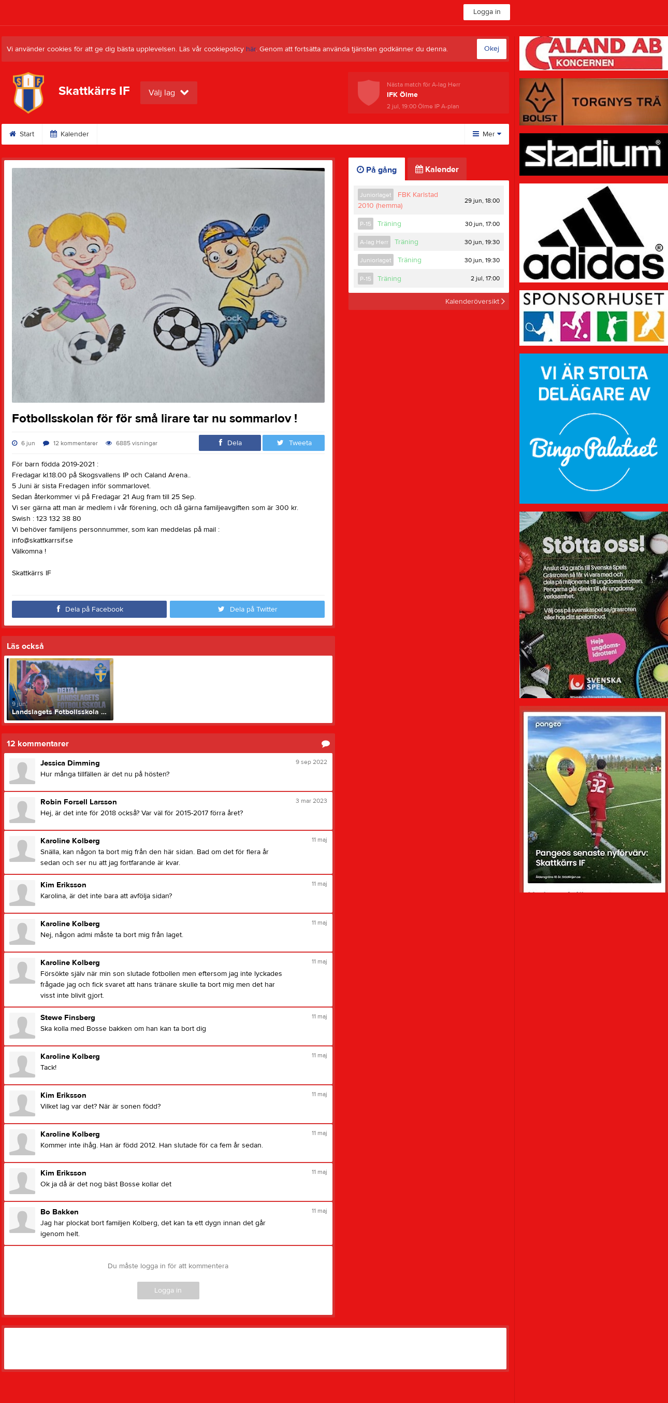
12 (70, 443)
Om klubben (129, 134)
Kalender (69, 134)
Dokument (359, 134)
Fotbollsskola (244, 134)
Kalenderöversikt (475, 301)
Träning (389, 224)
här (251, 49)
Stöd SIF (304, 134)
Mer (487, 134)
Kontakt (186, 134)
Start (21, 134)
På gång (377, 170)
